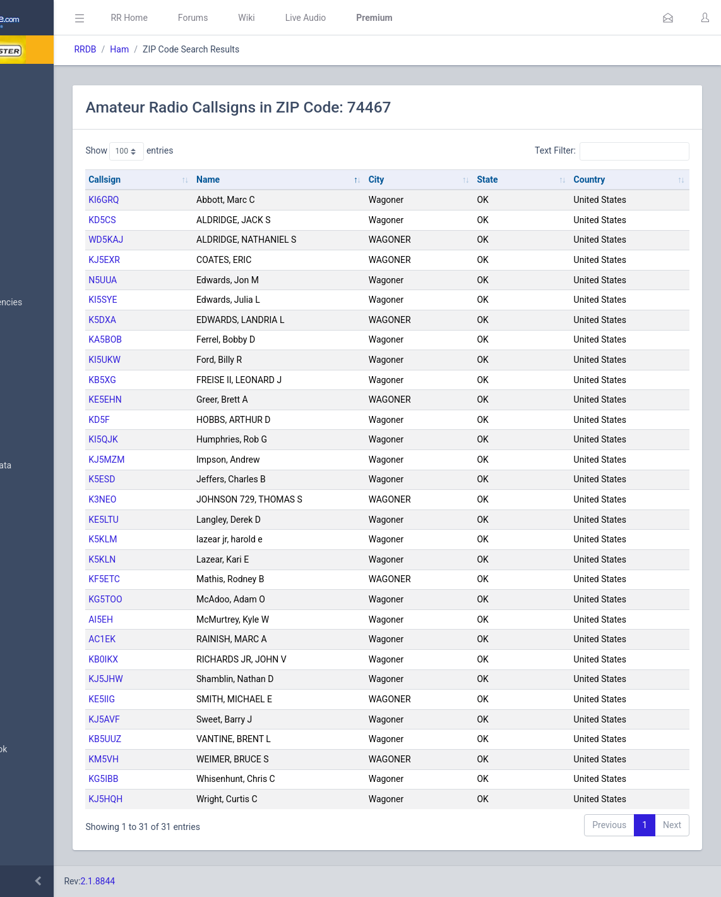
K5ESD (209, 479)
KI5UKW (212, 360)
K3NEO (210, 499)
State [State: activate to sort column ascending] (530, 179)
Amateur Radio (47, 526)
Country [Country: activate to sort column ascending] (611, 179)
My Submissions (50, 206)
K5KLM (210, 539)
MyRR (29, 109)
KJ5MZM (214, 460)
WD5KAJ (213, 240)
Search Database (51, 368)
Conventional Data (53, 592)
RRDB (193, 49)
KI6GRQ (211, 200)
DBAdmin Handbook (57, 749)
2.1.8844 (205, 881)
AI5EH (208, 619)
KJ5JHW (213, 679)
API (24, 780)
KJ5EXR (212, 260)
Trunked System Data (59, 465)
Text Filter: (612, 151)
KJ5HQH (213, 799)
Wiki (354, 18)
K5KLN (209, 559)
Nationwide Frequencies (65, 302)
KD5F (207, 420)
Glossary (34, 719)
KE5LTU (211, 520)
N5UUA (210, 280)
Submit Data (42, 175)
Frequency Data (48, 435)
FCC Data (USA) (48, 496)
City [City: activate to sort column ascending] (441, 179)
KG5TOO (213, 599)
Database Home (49, 79)
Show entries (237, 151)
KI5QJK (211, 439)
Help (27, 810)
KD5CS (209, 220)
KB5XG (210, 380)
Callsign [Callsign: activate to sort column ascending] (212, 179)
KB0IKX (211, 659)
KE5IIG (209, 699)
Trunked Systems (51, 622)
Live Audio (413, 18)
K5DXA (210, 320)
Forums (300, 18)
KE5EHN (213, 399)
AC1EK (209, 639)
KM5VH (211, 759)
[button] (668, 18)
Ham (227, 49)
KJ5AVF (212, 719)
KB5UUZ (212, 739)
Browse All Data (48, 272)
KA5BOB (213, 339)
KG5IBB (211, 779)
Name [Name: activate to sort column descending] (294, 179)
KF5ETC (212, 579)
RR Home (236, 18)
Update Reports (48, 653)
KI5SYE (210, 300)
